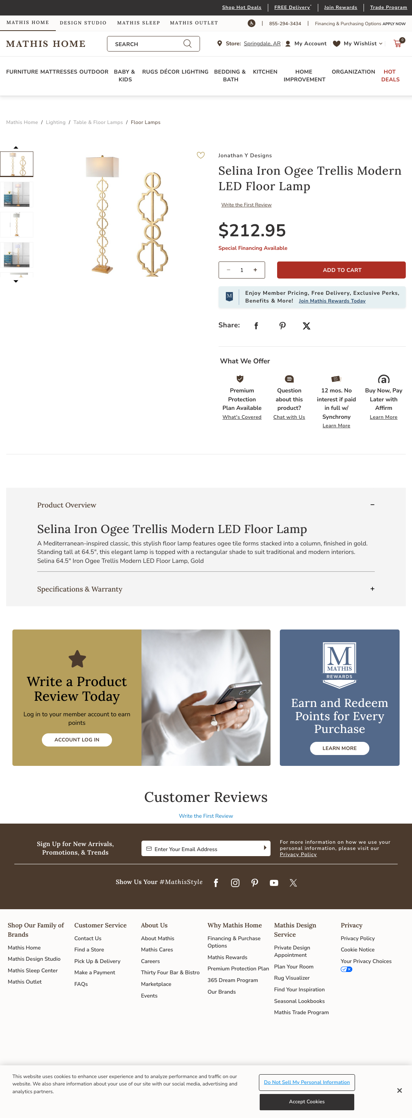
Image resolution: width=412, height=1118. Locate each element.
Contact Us (88, 938)
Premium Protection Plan (238, 968)
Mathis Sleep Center (33, 970)
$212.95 (252, 231)
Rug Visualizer (292, 978)
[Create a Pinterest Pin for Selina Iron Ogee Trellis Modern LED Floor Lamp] (282, 327)
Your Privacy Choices (366, 961)
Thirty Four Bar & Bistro (170, 972)
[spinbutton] (242, 270)
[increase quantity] (258, 270)
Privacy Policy (298, 854)
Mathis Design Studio (34, 959)
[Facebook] (216, 883)
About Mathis (157, 938)
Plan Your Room (294, 966)
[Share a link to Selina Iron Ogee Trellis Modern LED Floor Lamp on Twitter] (306, 327)
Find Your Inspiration (299, 989)
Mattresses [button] (59, 72)
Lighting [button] (195, 72)
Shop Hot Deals (242, 8)
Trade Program (388, 8)
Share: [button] (229, 325)
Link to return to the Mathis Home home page (56, 43)
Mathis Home (24, 947)
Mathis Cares (157, 949)
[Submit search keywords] (187, 44)
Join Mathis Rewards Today (332, 301)
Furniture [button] (22, 72)
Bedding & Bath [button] (231, 75)
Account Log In (76, 739)
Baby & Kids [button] (125, 75)
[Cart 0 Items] (397, 45)
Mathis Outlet (24, 982)
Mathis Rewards (227, 957)
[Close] (399, 1090)
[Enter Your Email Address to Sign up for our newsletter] (200, 848)
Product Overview (66, 505)
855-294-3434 (285, 24)
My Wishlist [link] (360, 43)
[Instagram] (235, 883)
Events (149, 995)
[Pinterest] (254, 883)
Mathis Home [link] (28, 23)
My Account (311, 43)
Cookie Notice (357, 949)
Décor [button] (170, 72)
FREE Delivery (292, 8)
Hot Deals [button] (390, 75)
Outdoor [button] (94, 72)
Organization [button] (353, 72)
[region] (206, 1091)
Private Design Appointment (292, 951)
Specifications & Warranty (79, 589)
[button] (307, 44)
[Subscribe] (265, 848)
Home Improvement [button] (305, 75)
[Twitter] (293, 883)
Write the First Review (246, 204)
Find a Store (89, 949)
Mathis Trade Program (301, 1012)
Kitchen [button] (265, 72)
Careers (150, 961)
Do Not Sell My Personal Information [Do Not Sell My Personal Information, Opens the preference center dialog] (307, 1082)
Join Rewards (340, 8)
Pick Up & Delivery (97, 961)
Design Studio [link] (83, 23)
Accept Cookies (307, 1101)
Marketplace (156, 984)
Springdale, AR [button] (262, 43)
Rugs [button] (150, 72)
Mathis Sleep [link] (138, 23)
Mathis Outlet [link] (194, 23)
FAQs (81, 984)
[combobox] (149, 44)
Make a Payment (94, 972)
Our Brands (221, 992)
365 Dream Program (232, 980)
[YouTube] (274, 883)
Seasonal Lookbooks (299, 1001)
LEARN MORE (339, 748)
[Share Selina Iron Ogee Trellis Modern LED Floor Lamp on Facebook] (256, 327)
